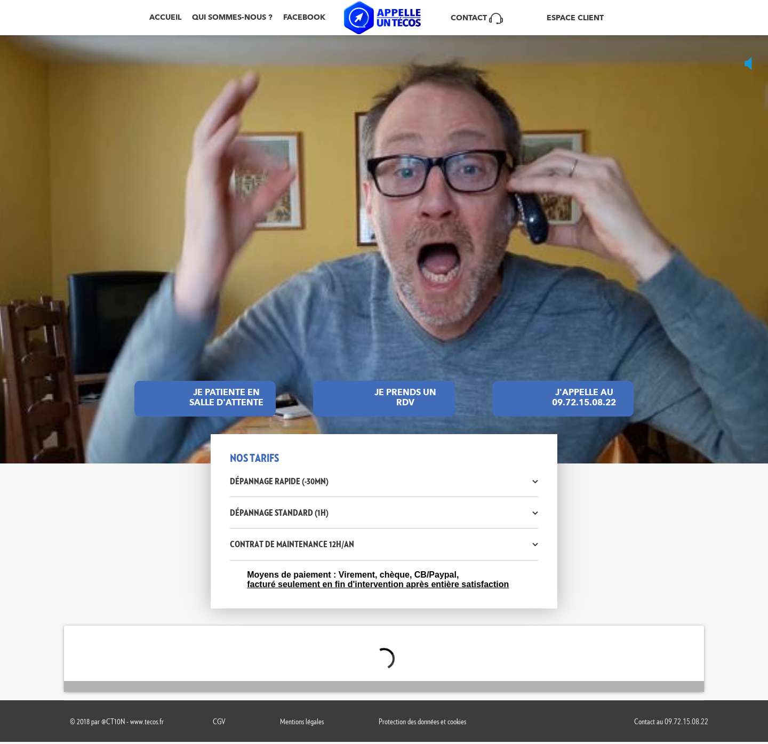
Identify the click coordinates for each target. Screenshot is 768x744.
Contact (477, 17)
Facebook (304, 17)
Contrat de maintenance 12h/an (292, 544)
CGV (219, 721)
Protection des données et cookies (422, 721)
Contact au (671, 721)
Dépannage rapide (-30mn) (279, 481)
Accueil (165, 17)
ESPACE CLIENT (575, 18)
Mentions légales (302, 721)
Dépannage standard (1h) (279, 512)
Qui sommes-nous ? (232, 17)
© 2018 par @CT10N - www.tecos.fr (117, 721)
